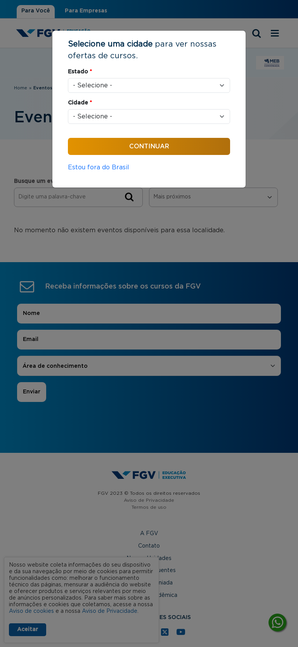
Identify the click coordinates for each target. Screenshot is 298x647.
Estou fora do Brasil (98, 167)
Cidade (80, 103)
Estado (80, 72)
